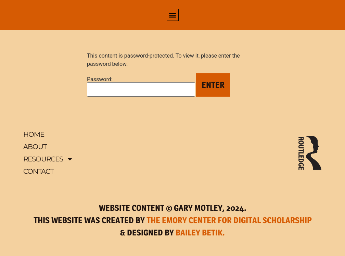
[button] (173, 15)
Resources (48, 159)
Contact (38, 171)
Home (33, 134)
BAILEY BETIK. (200, 232)
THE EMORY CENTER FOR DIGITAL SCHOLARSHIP (229, 220)
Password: (141, 87)
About (35, 146)
